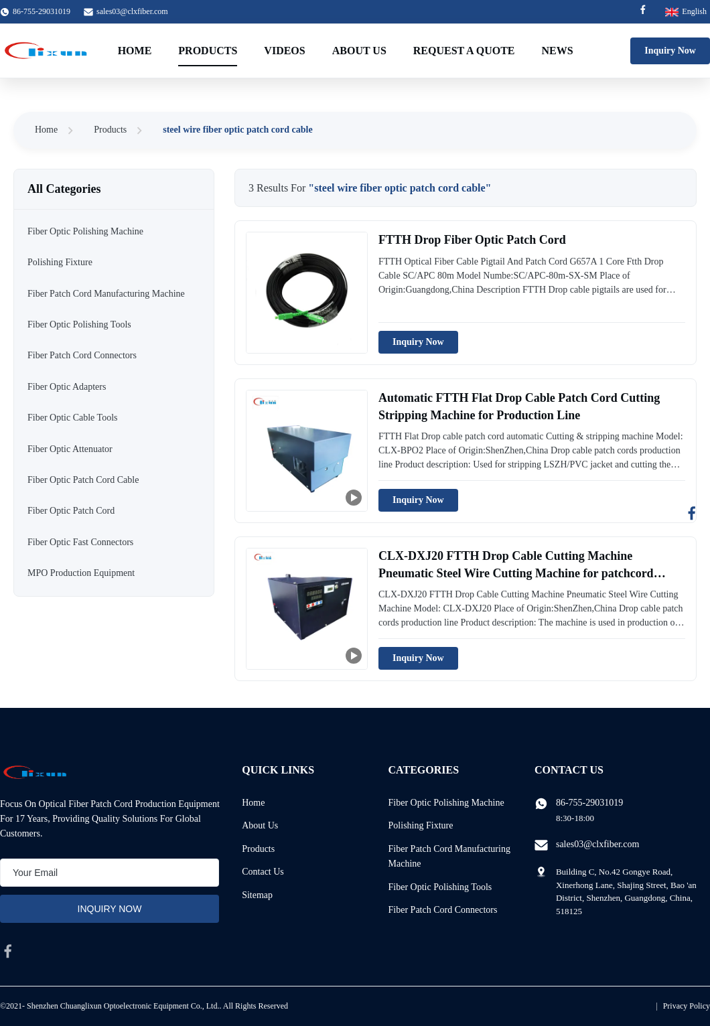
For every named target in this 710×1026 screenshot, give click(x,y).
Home (135, 50)
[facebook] (8, 951)
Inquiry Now (670, 51)
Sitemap (257, 895)
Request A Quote (464, 50)
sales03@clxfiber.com (132, 11)
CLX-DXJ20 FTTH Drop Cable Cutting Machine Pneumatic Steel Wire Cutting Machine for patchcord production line (516, 572)
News (557, 50)
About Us (359, 50)
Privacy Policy (686, 1006)
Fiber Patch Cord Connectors (443, 910)
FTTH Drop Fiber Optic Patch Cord (472, 239)
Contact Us (263, 872)
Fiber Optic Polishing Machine (446, 803)
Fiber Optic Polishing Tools (440, 887)
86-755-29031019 (589, 803)
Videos (284, 50)
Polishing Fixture (420, 825)
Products (207, 50)
